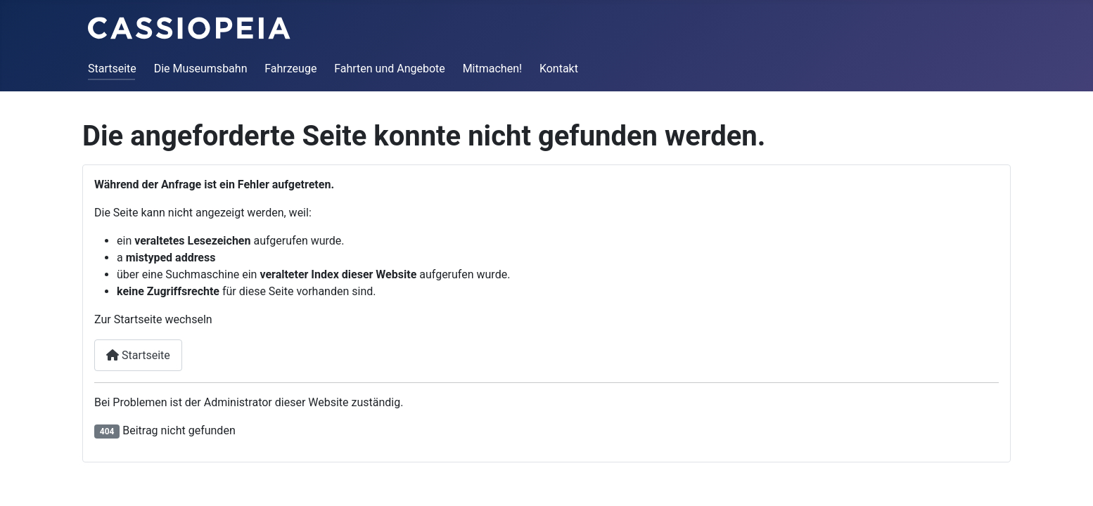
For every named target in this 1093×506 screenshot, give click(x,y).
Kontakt (558, 68)
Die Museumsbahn (201, 68)
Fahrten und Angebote (389, 68)
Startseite (112, 68)
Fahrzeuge (290, 68)
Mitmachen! (492, 68)
